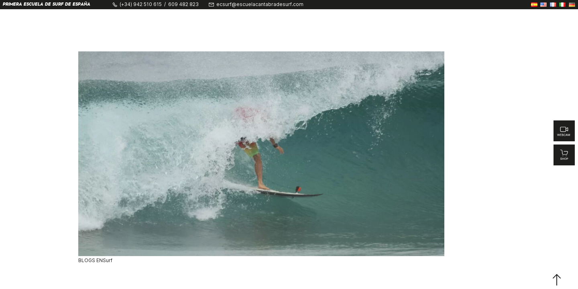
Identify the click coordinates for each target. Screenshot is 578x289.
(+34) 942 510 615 (141, 4)
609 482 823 (183, 4)
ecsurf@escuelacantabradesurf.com (259, 4)
